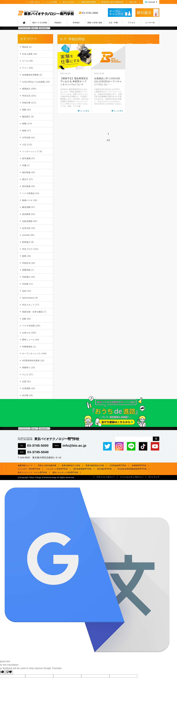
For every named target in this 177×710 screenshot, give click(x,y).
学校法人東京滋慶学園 (47, 465)
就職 (24, 124)
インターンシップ (30, 151)
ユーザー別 (150, 23)
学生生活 (26, 96)
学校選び (26, 277)
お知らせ (26, 333)
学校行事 (26, 103)
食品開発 (26, 214)
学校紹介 (58, 23)
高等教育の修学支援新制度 (113, 2)
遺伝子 (25, 179)
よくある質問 (51, 2)
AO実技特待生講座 (31, 360)
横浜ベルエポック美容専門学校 (65, 472)
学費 (24, 165)
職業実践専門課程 (88, 2)
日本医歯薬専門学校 (118, 465)
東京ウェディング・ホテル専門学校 (32, 472)
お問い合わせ (34, 2)
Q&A (24, 291)
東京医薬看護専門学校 (82, 469)
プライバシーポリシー (105, 477)
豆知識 (25, 284)
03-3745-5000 (90, 12)
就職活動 (26, 270)
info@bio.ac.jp (74, 445)
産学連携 (26, 158)
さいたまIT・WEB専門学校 (29, 469)
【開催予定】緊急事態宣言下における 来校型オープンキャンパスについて (74, 81)
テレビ (25, 374)
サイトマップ (153, 477)
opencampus (28, 298)
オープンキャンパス (31, 353)
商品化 (25, 47)
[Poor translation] (9, 672)
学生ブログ (27, 249)
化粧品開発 (27, 221)
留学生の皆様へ (69, 2)
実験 (24, 110)
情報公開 (133, 2)
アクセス (131, 23)
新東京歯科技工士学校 (71, 465)
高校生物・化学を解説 (32, 312)
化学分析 (26, 228)
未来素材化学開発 (30, 75)
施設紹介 (26, 117)
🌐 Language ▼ (151, 2)
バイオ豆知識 (28, 326)
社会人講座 (27, 54)
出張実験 (26, 388)
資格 (24, 131)
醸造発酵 (26, 207)
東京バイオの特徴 (39, 23)
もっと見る (84, 111)
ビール (25, 61)
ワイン (25, 68)
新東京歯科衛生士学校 (95, 465)
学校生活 (26, 263)
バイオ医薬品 (28, 193)
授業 (24, 256)
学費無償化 (27, 347)
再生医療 (26, 186)
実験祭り (26, 367)
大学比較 (26, 138)
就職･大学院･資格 (94, 23)
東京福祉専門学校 (104, 469)
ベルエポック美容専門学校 (57, 469)
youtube (26, 235)
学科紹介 (76, 23)
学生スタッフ (28, 305)
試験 (24, 319)
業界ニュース (28, 340)
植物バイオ (27, 200)
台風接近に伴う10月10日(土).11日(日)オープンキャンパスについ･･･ (108, 81)
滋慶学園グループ (25, 465)
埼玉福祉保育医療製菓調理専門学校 (132, 469)
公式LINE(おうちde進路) (33, 82)
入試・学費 (113, 23)
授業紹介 (26, 89)
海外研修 (26, 172)
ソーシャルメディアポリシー (131, 477)
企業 (24, 381)
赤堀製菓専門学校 (139, 465)
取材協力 (26, 242)
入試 (24, 145)
